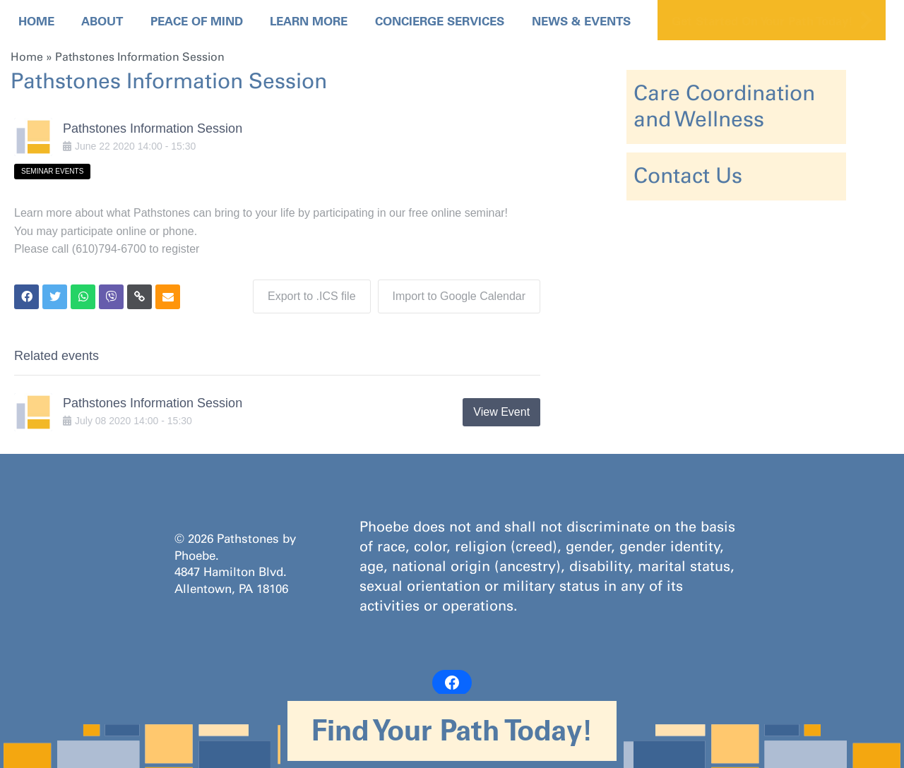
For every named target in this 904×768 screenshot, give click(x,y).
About (102, 21)
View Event (501, 412)
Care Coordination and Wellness (724, 106)
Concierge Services (439, 21)
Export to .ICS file (312, 296)
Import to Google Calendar (459, 296)
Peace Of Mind (196, 21)
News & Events (581, 21)
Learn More (308, 21)
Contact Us (688, 175)
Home (36, 21)
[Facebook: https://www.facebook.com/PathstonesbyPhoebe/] (452, 682)
